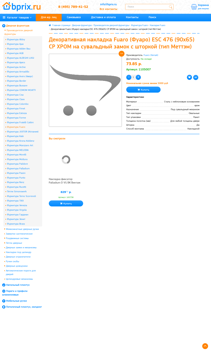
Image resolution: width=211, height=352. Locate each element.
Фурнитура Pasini (16, 173)
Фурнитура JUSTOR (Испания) (22, 132)
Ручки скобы (12, 261)
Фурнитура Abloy (16, 39)
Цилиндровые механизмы (19, 279)
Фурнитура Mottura (17, 159)
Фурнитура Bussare (17, 85)
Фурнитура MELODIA (17, 150)
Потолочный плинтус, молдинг (24, 307)
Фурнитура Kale (15, 136)
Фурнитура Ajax (15, 44)
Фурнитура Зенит (16, 219)
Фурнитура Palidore (17, 164)
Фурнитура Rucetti (16, 187)
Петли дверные (13, 243)
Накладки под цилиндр (18, 252)
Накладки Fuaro (157, 25)
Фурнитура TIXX (15, 201)
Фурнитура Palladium (18, 168)
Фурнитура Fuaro (16, 127)
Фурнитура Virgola (17, 210)
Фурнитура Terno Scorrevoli (21, 196)
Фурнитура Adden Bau (18, 49)
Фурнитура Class (16, 99)
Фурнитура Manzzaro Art (20, 145)
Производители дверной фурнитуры (18, 32)
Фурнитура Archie (16, 67)
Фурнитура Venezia (17, 205)
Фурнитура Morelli (16, 154)
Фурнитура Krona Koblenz (20, 141)
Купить (143, 89)
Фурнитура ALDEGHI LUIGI (20, 58)
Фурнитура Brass (16, 224)
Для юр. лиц (49, 17)
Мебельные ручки (16, 301)
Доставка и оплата (103, 17)
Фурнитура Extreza (17, 113)
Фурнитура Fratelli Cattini (20, 122)
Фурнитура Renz (15, 182)
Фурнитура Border (16, 81)
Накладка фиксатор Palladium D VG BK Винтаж (64, 181)
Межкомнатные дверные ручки (21, 229)
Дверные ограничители (18, 257)
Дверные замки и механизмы (21, 247)
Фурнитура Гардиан (17, 214)
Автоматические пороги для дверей (21, 272)
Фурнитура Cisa (15, 95)
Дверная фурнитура (17, 25)
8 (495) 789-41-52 (73, 7)
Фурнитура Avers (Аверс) (20, 76)
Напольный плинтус (18, 285)
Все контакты (108, 9)
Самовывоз (74, 17)
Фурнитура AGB (15, 53)
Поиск (152, 17)
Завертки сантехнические (19, 234)
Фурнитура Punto (16, 178)
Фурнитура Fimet (16, 108)
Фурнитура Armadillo (18, 72)
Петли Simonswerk (17, 191)
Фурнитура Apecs (16, 62)
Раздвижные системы (16, 238)
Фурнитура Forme (16, 118)
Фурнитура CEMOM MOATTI (21, 90)
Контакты (132, 17)
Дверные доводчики (16, 266)
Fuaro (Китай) (151, 55)
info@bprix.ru (108, 4)
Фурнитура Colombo (17, 104)
